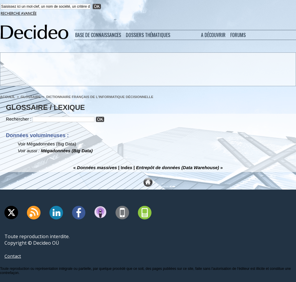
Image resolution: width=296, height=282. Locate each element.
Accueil (7, 97)
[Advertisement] (147, 69)
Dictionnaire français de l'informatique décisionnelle (96, 97)
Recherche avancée (18, 13)
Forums (238, 35)
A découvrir (213, 35)
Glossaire (29, 97)
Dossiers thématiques (148, 35)
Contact (13, 256)
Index (126, 167)
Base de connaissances (98, 35)
